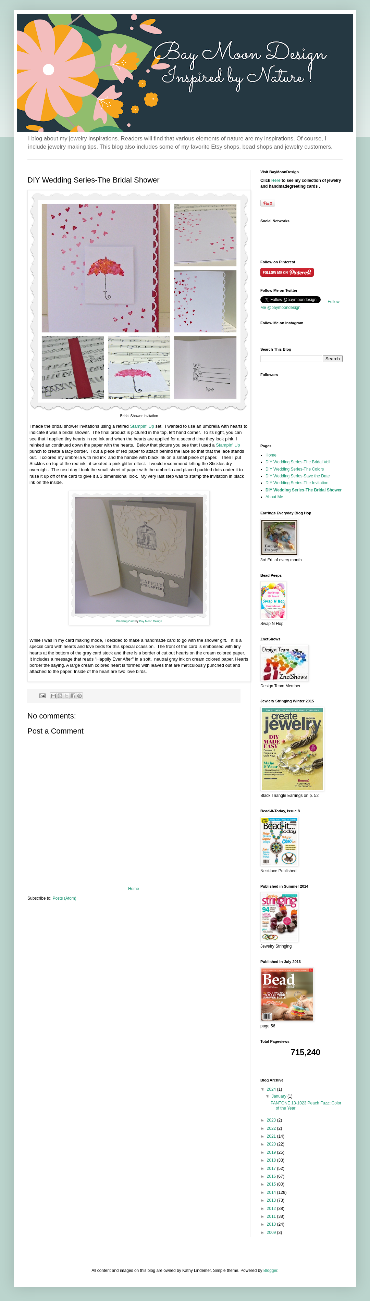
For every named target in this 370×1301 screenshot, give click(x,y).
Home (133, 888)
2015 (272, 1184)
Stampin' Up (142, 426)
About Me (274, 497)
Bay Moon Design (150, 621)
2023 (272, 1120)
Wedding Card (125, 621)
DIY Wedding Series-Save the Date (298, 476)
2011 (272, 1216)
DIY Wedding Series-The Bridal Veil (298, 462)
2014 (272, 1192)
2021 (272, 1136)
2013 (272, 1200)
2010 (272, 1224)
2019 (272, 1152)
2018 (272, 1160)
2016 (272, 1176)
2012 (272, 1208)
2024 (272, 1089)
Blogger (270, 1270)
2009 (272, 1232)
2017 (272, 1168)
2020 (272, 1144)
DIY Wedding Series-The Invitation (297, 482)
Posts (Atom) (64, 898)
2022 (272, 1128)
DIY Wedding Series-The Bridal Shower (304, 490)
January (279, 1096)
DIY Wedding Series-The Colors (295, 469)
